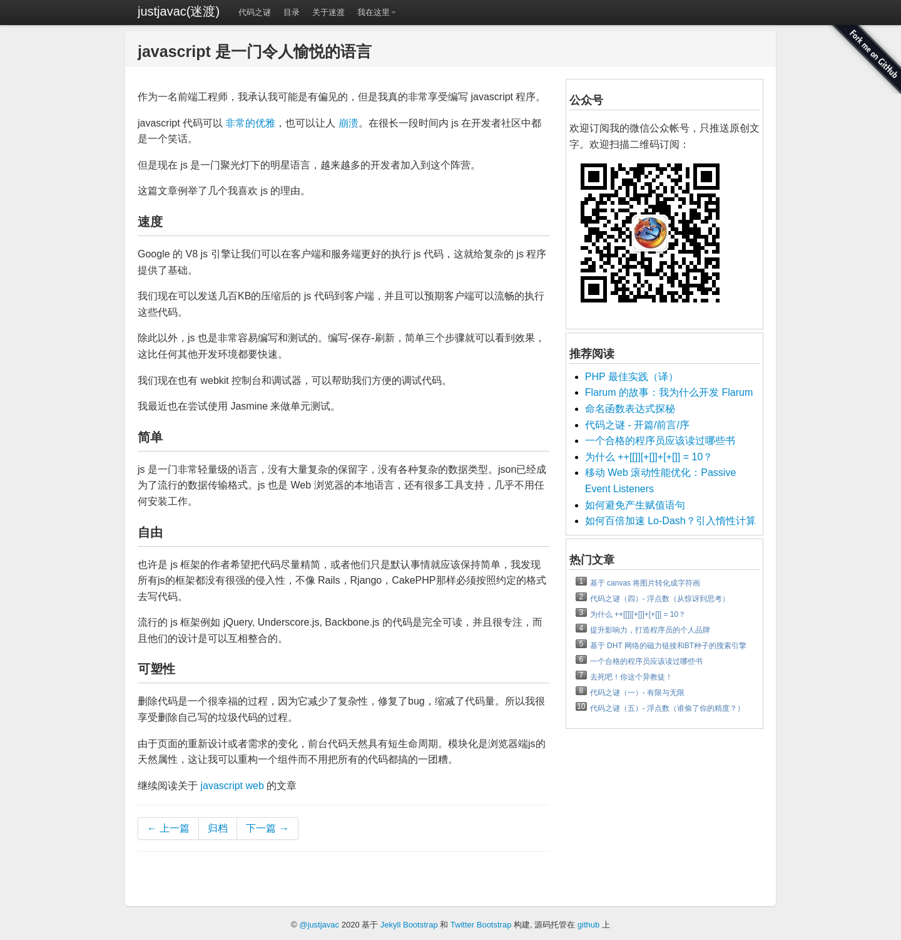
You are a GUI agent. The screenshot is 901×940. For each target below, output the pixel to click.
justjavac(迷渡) (179, 11)
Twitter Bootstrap (481, 924)
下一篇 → (267, 828)
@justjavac (319, 924)
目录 (291, 12)
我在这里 (376, 12)
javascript (221, 785)
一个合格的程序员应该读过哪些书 (660, 440)
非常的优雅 (250, 123)
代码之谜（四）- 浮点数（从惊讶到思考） (660, 598)
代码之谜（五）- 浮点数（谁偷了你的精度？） (667, 708)
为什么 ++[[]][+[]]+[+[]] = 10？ (649, 457)
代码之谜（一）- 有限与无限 (637, 692)
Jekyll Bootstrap (409, 924)
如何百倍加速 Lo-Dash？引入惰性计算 (670, 520)
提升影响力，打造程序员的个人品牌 (650, 630)
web (254, 785)
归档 (218, 828)
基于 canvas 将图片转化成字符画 (645, 583)
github (588, 924)
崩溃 (349, 123)
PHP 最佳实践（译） (631, 376)
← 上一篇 (168, 828)
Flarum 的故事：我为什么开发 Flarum (669, 392)
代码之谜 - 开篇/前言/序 (637, 425)
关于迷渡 (328, 12)
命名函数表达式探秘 (630, 408)
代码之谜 (254, 12)
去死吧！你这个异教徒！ (631, 677)
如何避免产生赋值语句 (635, 505)
